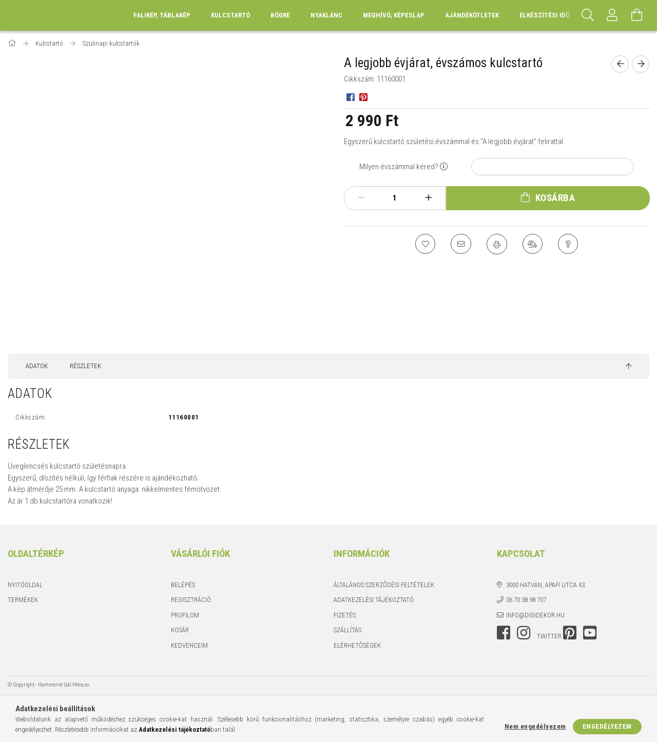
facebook (503, 632)
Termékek (23, 600)
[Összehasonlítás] (533, 244)
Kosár (180, 630)
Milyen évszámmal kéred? (398, 166)
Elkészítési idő (544, 15)
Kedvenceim (189, 645)
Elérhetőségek (357, 645)
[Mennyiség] (394, 198)
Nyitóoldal (25, 585)
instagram (523, 632)
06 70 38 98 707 (526, 600)
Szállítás (347, 630)
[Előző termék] (620, 64)
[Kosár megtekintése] (637, 15)
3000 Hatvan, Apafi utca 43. (546, 585)
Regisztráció (191, 600)
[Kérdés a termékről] (568, 244)
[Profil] (612, 15)
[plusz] (428, 198)
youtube (589, 632)
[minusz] (361, 198)
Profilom (185, 615)
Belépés (183, 585)
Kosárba (555, 198)
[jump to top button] (628, 366)
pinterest (569, 632)
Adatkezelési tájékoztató (374, 600)
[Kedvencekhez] (425, 244)
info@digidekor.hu (535, 615)
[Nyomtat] (497, 244)
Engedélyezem (607, 726)
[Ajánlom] (461, 244)
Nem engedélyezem (535, 726)
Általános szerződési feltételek (384, 585)
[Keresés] (587, 15)
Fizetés (345, 615)
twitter (549, 636)
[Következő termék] (640, 64)
